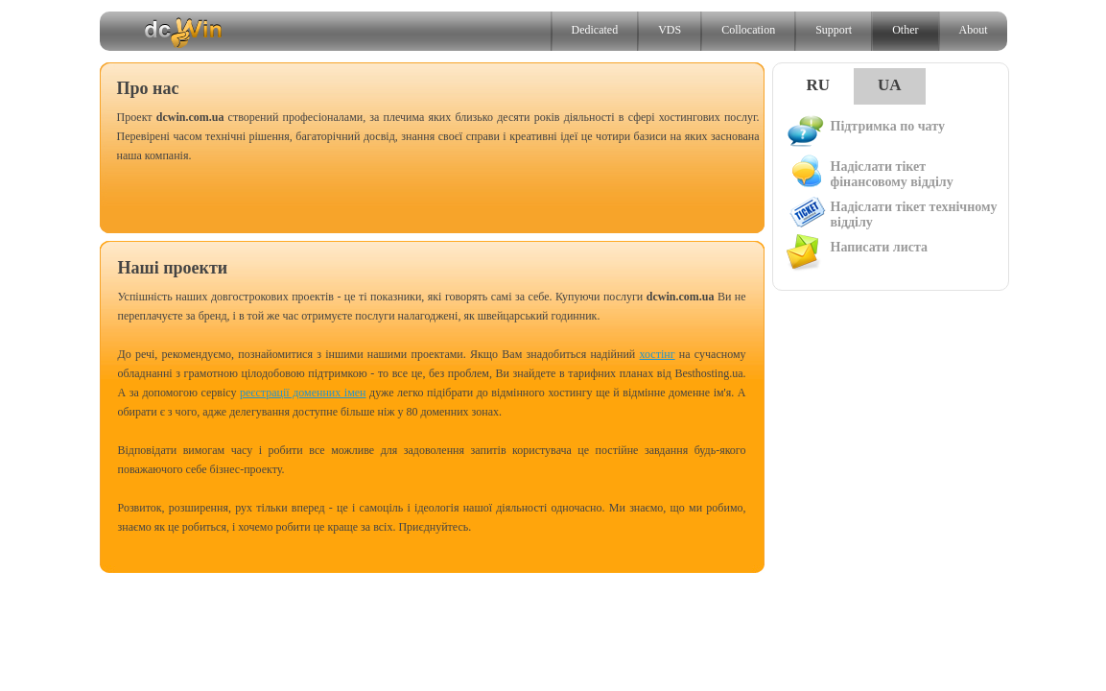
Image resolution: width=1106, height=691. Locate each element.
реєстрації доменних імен (303, 392)
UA (890, 85)
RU (819, 85)
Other (905, 29)
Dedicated (595, 29)
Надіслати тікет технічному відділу (890, 213)
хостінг (657, 354)
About (973, 29)
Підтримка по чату (864, 131)
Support (833, 29)
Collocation (748, 29)
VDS (669, 29)
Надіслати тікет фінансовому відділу (868, 172)
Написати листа (856, 251)
